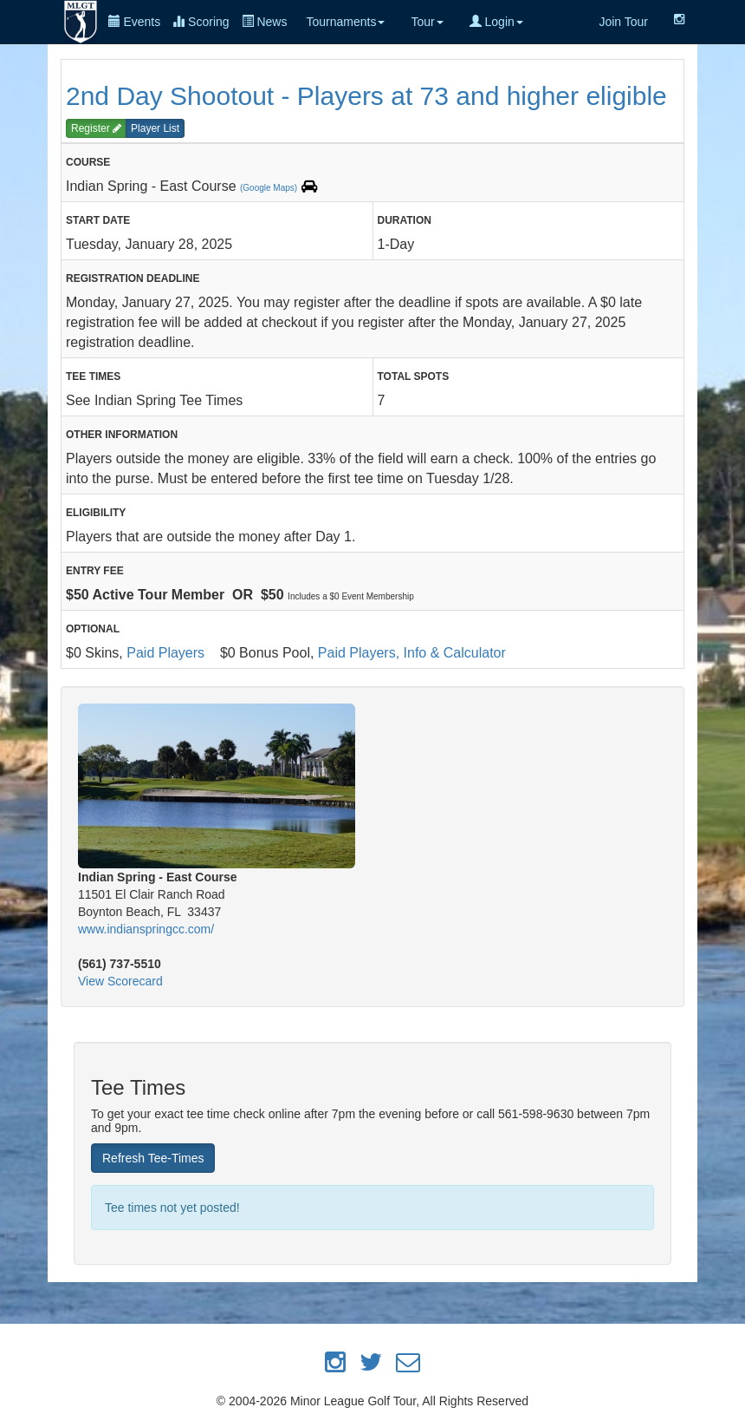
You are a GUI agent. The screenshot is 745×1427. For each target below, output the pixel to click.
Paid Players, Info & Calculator (412, 652)
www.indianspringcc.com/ (146, 929)
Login (496, 22)
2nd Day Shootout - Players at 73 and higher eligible (366, 96)
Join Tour (623, 22)
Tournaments (345, 22)
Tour (427, 22)
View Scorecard (120, 981)
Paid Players (165, 652)
